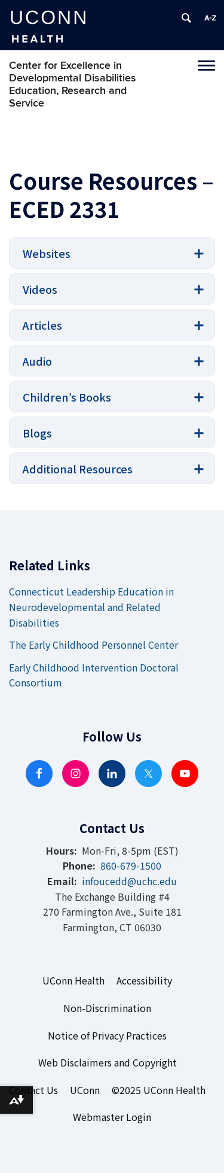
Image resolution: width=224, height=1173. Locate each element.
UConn (85, 1090)
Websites (46, 253)
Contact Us (33, 1090)
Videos (40, 289)
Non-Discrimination (107, 1008)
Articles (42, 325)
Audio (37, 361)
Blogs (37, 432)
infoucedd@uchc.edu (129, 881)
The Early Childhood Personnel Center (93, 644)
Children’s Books (67, 397)
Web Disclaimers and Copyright (107, 1062)
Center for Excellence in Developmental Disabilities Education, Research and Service (72, 84)
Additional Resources (78, 468)
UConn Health (73, 980)
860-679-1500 (130, 865)
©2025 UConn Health (158, 1090)
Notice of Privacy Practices (107, 1035)
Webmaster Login (112, 1117)
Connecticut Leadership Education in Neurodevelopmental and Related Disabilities (91, 606)
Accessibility (144, 980)
